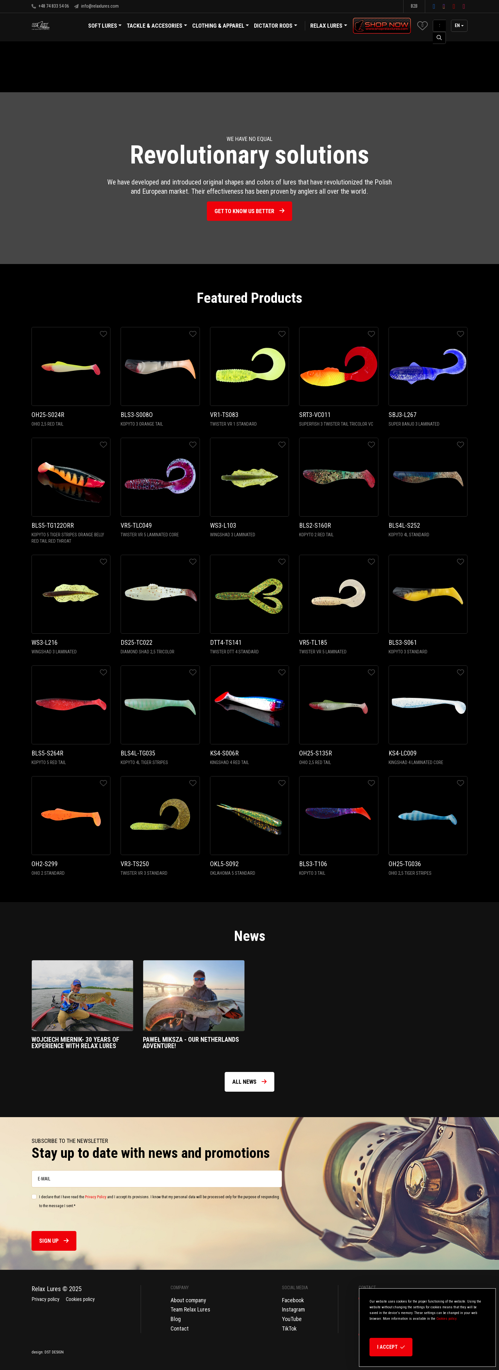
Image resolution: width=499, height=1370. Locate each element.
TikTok (289, 1328)
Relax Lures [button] (326, 25)
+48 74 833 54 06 (50, 6)
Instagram (293, 1309)
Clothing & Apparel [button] (220, 26)
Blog (176, 1319)
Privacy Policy (95, 1197)
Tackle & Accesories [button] (157, 26)
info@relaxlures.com (96, 6)
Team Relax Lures (190, 1309)
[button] (422, 25)
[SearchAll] (439, 26)
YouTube (292, 1319)
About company (188, 1300)
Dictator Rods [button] (275, 26)
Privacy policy (46, 1299)
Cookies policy (80, 1299)
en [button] (457, 25)
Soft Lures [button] (105, 26)
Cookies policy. (446, 1319)
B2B (414, 6)
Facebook (293, 1300)
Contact (180, 1328)
